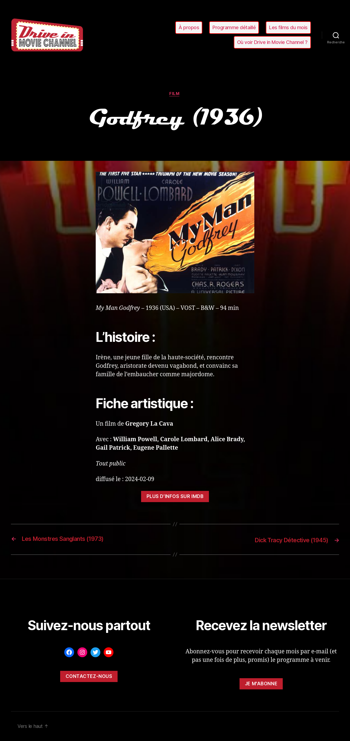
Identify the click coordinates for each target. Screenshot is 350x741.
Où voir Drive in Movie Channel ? (272, 42)
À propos (189, 27)
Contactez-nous (89, 676)
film (175, 94)
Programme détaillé (234, 27)
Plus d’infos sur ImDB (175, 497)
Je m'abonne (261, 684)
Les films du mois (288, 27)
